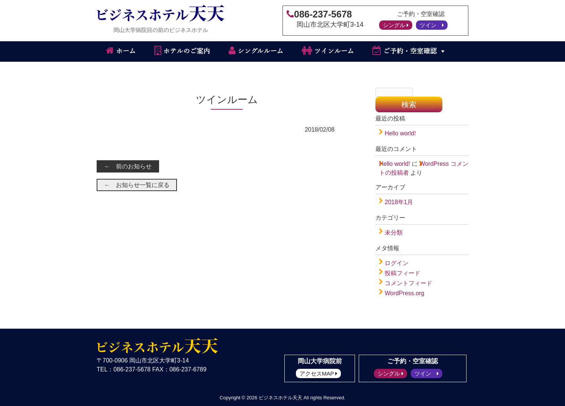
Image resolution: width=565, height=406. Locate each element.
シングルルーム (256, 50)
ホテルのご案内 (182, 50)
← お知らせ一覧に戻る (137, 185)
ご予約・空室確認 (404, 50)
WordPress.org (404, 293)
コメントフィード (408, 283)
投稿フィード (402, 273)
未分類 (394, 232)
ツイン (432, 25)
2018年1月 (399, 202)
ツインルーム (328, 50)
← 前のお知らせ (128, 166)
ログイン (397, 263)
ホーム (121, 50)
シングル (396, 25)
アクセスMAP (318, 373)
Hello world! (400, 133)
